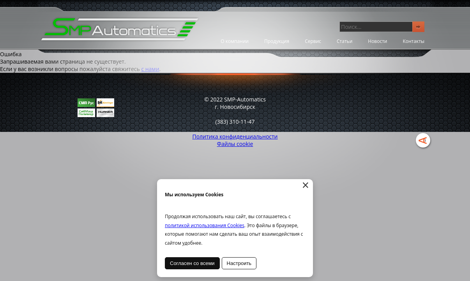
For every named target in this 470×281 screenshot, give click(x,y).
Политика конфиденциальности (234, 136)
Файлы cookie (235, 144)
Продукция (276, 41)
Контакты (413, 41)
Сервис (313, 41)
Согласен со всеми (192, 263)
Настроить (239, 263)
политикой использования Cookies (204, 225)
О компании (235, 41)
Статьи (344, 41)
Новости (377, 41)
